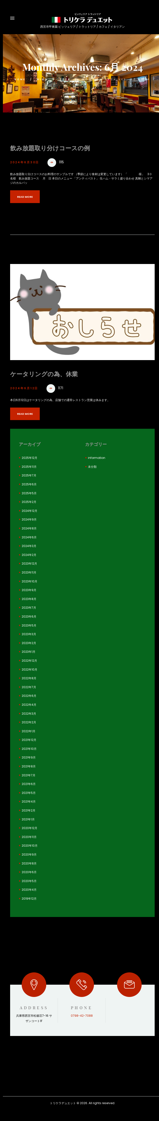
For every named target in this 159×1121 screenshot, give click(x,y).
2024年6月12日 (26, 388)
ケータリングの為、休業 (45, 374)
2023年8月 (29, 599)
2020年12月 (29, 828)
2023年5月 (29, 625)
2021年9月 (29, 758)
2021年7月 (28, 775)
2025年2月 (29, 502)
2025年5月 (29, 493)
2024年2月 (29, 555)
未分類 (92, 467)
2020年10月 (30, 846)
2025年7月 (29, 476)
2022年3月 (29, 714)
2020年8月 (29, 863)
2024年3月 (29, 546)
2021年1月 (28, 819)
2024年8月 (29, 528)
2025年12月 (29, 458)
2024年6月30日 (26, 162)
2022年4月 (29, 705)
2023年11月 (29, 572)
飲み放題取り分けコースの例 (51, 148)
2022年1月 (28, 731)
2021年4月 (29, 802)
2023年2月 (29, 643)
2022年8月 (29, 678)
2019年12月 (29, 899)
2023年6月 (29, 616)
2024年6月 (29, 537)
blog (43, 79)
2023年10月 (29, 581)
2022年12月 (29, 661)
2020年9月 (29, 854)
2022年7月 (29, 687)
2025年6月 (29, 484)
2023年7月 (29, 608)
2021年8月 (29, 766)
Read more (26, 196)
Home (19, 79)
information (96, 458)
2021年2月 (28, 810)
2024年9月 (29, 520)
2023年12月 (29, 564)
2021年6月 (29, 784)
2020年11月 (29, 837)
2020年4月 (29, 890)
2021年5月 (29, 793)
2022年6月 (29, 696)
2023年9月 (29, 590)
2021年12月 (29, 740)
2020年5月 (29, 881)
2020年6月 (29, 872)
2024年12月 (29, 511)
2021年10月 (29, 749)
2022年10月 (29, 669)
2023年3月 (29, 634)
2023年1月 (28, 652)
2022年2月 (29, 722)
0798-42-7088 (82, 1016)
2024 (66, 79)
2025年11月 (29, 467)
